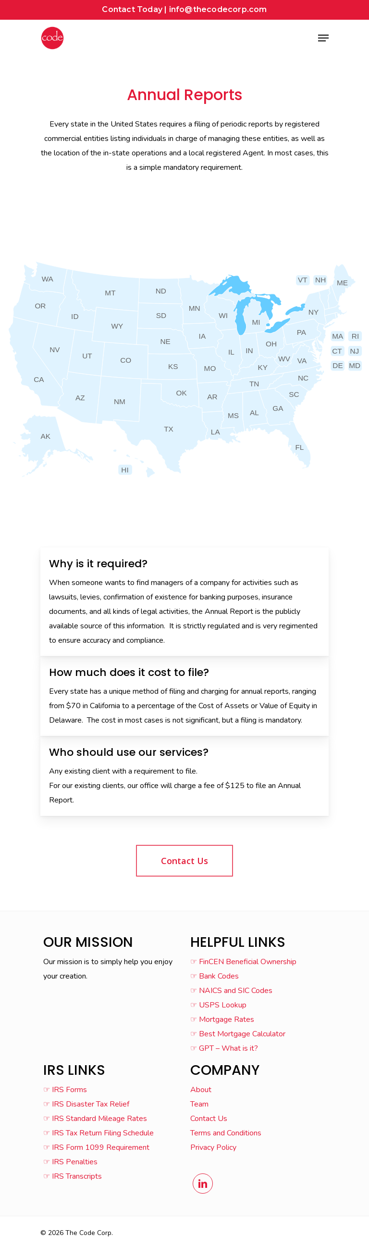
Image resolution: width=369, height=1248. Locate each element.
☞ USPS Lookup (218, 1005)
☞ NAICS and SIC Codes (231, 990)
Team (199, 1104)
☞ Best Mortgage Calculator (237, 1034)
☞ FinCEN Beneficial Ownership (243, 961)
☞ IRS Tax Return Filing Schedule (98, 1133)
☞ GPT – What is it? (224, 1048)
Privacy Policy (213, 1147)
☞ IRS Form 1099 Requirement (96, 1147)
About (200, 1089)
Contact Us (208, 1118)
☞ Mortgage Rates (222, 1019)
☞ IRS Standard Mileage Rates (95, 1118)
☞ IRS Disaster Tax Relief (86, 1104)
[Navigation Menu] (323, 38)
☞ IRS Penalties (70, 1162)
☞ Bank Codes (214, 976)
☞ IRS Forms (65, 1089)
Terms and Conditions (225, 1133)
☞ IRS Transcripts (72, 1176)
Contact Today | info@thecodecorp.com (184, 9)
